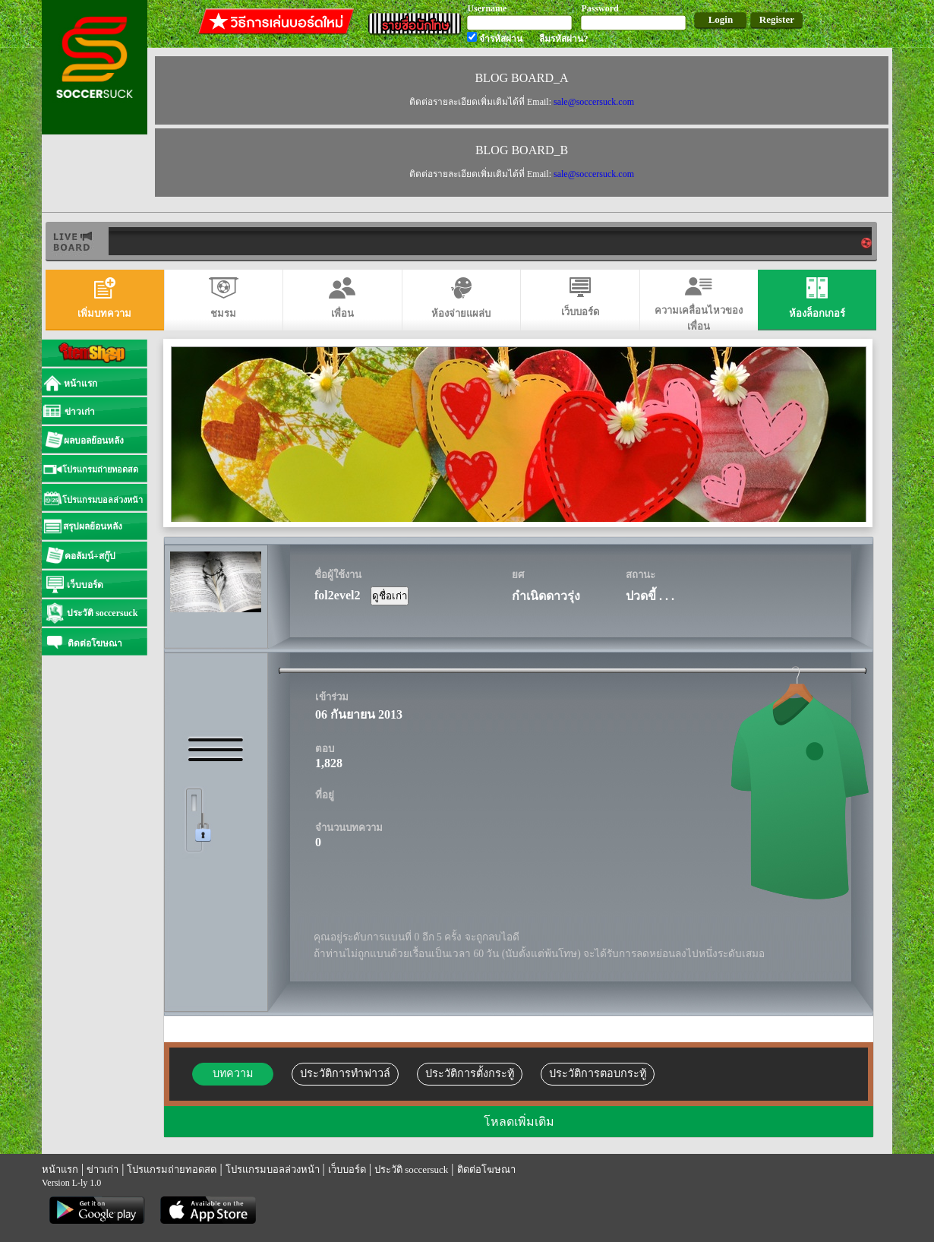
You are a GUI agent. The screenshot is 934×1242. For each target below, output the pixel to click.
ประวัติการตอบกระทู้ (597, 1073)
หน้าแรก (60, 1169)
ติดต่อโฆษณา (486, 1169)
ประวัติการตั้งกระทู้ (469, 1073)
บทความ (233, 1073)
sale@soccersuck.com (594, 101)
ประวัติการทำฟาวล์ (345, 1073)
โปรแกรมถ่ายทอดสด (171, 1169)
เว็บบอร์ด (347, 1169)
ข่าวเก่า (102, 1169)
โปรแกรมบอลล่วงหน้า (273, 1169)
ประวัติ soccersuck (411, 1169)
